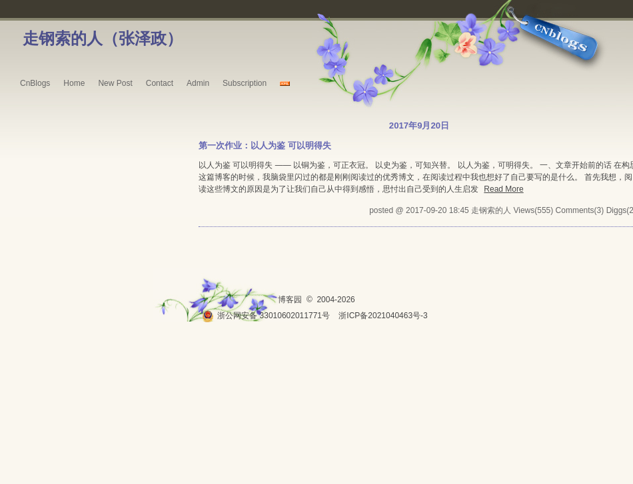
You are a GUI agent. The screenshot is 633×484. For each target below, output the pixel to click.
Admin (198, 83)
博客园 (290, 299)
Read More (503, 189)
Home (74, 83)
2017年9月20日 (419, 125)
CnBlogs (35, 83)
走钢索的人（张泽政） (103, 38)
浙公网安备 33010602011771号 (266, 315)
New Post (115, 83)
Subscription (245, 83)
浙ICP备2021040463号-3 (382, 315)
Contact (159, 83)
